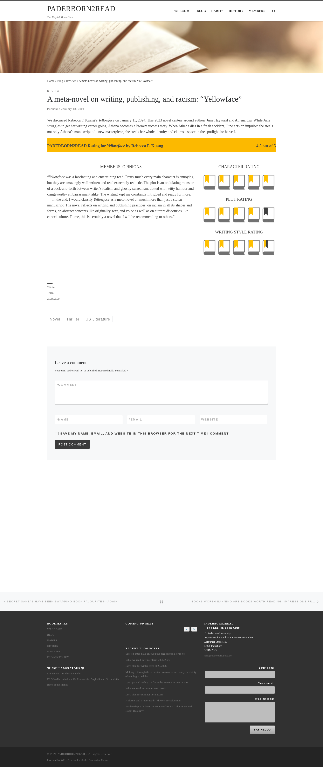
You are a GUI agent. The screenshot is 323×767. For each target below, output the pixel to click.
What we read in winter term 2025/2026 (147, 549)
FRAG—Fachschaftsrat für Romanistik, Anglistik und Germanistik (83, 568)
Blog (60, 80)
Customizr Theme (98, 649)
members (53, 540)
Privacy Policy (58, 546)
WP (63, 649)
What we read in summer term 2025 (145, 577)
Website (209, 419)
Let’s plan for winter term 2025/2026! (146, 555)
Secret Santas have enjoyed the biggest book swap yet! (155, 542)
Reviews (71, 80)
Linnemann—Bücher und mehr (64, 562)
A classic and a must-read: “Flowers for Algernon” (153, 589)
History (53, 535)
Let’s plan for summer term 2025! (144, 583)
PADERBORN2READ (71, 643)
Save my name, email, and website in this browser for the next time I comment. (145, 433)
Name (63, 419)
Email (135, 419)
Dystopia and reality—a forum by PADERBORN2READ (157, 571)
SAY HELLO (262, 618)
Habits (52, 529)
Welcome (54, 518)
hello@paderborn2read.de (218, 544)
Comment (67, 384)
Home (50, 80)
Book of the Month (57, 573)
